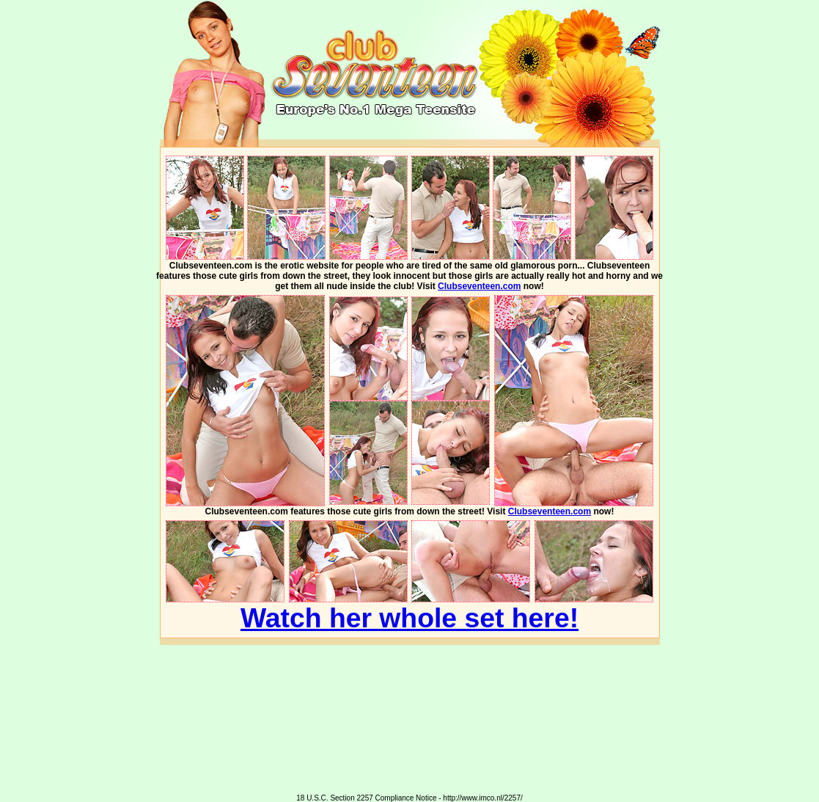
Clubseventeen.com (479, 286)
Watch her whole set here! (409, 617)
